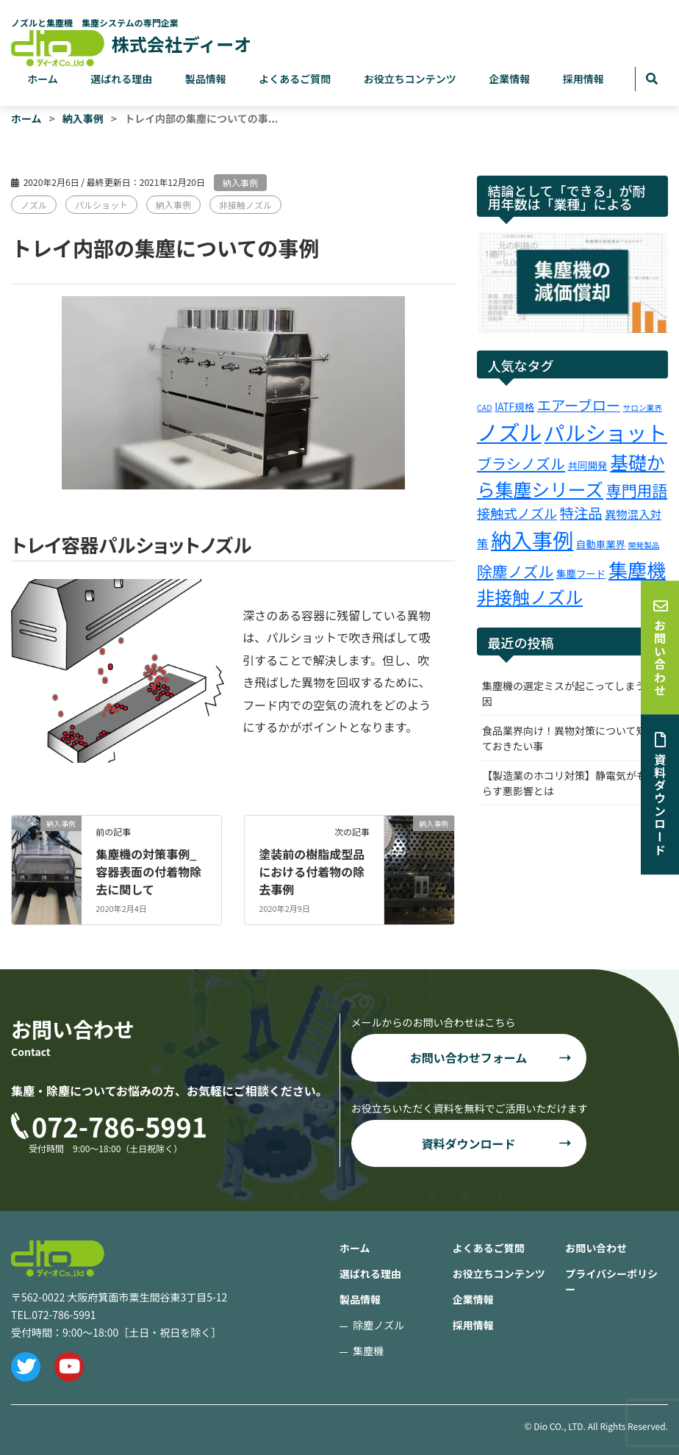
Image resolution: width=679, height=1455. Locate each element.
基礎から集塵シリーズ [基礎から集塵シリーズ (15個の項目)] (570, 475)
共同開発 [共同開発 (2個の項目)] (588, 465)
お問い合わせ (596, 1247)
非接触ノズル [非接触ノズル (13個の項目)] (530, 596)
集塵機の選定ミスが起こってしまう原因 (568, 693)
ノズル (34, 204)
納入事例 (240, 182)
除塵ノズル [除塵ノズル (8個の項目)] (515, 571)
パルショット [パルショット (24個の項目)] (606, 432)
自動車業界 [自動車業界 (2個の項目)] (600, 543)
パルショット (101, 204)
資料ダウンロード (468, 1143)
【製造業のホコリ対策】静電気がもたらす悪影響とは (569, 783)
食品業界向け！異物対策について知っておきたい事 (569, 738)
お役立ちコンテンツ (410, 78)
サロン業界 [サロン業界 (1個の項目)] (642, 407)
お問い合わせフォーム (469, 1057)
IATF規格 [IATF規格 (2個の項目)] (514, 406)
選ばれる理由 (121, 78)
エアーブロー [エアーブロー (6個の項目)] (578, 405)
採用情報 (583, 78)
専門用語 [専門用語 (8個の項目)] (636, 490)
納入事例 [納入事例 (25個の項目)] (532, 539)
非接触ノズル (245, 204)
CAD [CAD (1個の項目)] (484, 407)
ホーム (42, 78)
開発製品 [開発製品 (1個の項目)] (644, 544)
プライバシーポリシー (611, 1281)
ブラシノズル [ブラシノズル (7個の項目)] (521, 463)
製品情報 (205, 78)
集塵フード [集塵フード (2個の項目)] (581, 573)
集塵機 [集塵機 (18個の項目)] (637, 569)
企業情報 (509, 78)
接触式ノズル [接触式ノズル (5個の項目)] (517, 512)
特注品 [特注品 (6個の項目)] (581, 513)
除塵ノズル (378, 1325)
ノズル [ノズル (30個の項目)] (509, 431)
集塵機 (368, 1350)
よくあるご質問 (295, 78)
